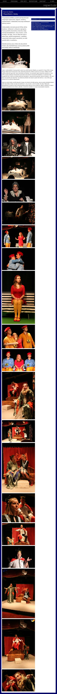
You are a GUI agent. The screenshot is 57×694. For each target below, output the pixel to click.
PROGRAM (14, 1)
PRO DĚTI (24, 1)
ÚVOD (5, 1)
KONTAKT (43, 1)
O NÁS (52, 1)
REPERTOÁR (33, 1)
